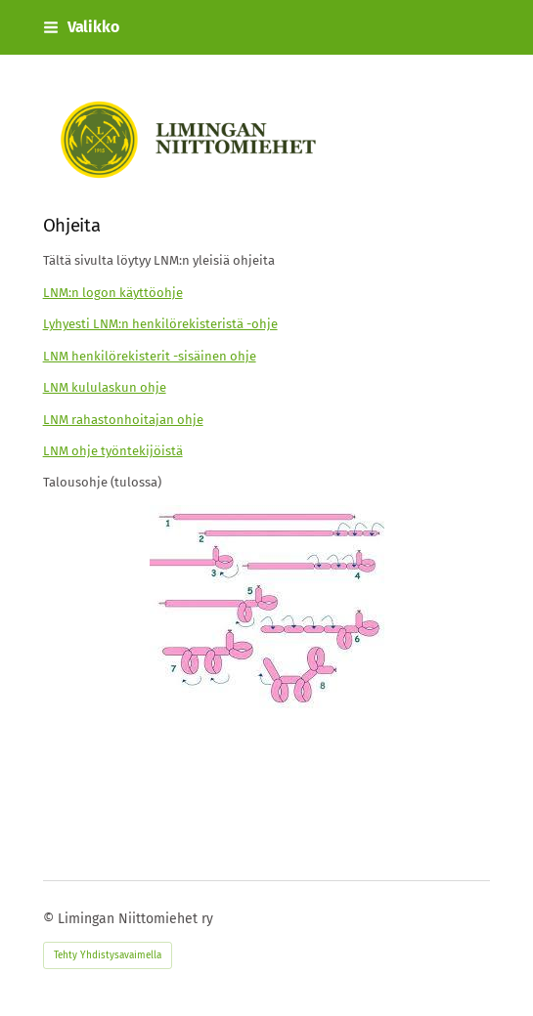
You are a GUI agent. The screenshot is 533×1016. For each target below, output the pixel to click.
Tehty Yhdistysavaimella (107, 955)
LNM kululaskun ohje (104, 387)
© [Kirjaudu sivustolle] (50, 918)
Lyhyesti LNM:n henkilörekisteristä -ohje (160, 324)
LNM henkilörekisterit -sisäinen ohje (149, 356)
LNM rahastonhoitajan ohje (123, 419)
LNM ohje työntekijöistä (113, 451)
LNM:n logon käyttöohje (113, 292)
